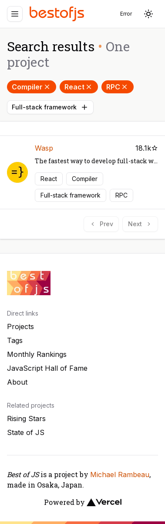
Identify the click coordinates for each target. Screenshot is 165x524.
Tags (15, 340)
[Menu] (15, 14)
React (78, 86)
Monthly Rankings (37, 354)
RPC (117, 86)
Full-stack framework (50, 107)
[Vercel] (104, 502)
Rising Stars (26, 418)
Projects (20, 326)
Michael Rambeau (119, 474)
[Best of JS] (58, 14)
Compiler (31, 86)
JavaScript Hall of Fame (47, 368)
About (17, 382)
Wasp (44, 148)
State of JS (25, 432)
